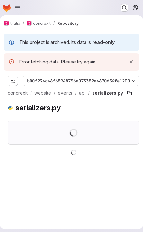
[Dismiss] (131, 62)
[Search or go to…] (124, 8)
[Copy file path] (129, 93)
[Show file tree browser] (13, 81)
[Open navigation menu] (18, 8)
